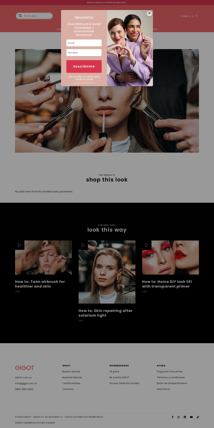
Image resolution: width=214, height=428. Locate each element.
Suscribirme (84, 66)
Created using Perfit (84, 82)
